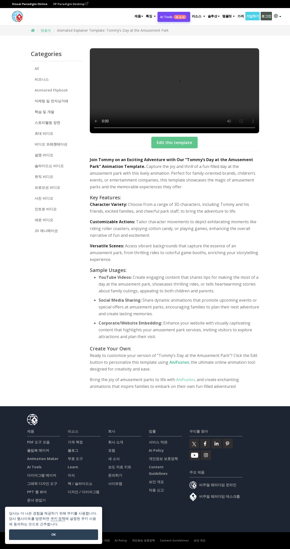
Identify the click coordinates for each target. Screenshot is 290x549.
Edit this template (174, 142)
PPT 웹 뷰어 (37, 491)
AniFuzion (179, 362)
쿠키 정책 (57, 519)
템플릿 (46, 30)
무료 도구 (75, 458)
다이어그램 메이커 (41, 475)
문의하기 (115, 475)
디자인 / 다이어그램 (83, 491)
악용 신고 (156, 490)
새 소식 (114, 458)
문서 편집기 (36, 500)
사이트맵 (115, 483)
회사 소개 (115, 442)
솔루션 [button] (214, 16)
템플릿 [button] (228, 16)
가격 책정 (75, 442)
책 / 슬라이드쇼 (80, 483)
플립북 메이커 (38, 450)
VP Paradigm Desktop (70, 4)
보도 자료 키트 (119, 467)
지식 (71, 475)
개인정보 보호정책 (163, 458)
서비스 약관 (158, 442)
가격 (240, 16)
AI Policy (156, 450)
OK (53, 534)
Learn (73, 467)
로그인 (266, 16)
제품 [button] (138, 16)
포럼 (111, 450)
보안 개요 (156, 481)
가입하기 (252, 16)
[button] (151, 16)
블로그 (73, 450)
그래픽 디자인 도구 (42, 483)
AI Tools (173, 17)
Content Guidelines (174, 540)
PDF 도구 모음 (38, 442)
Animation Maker (42, 458)
